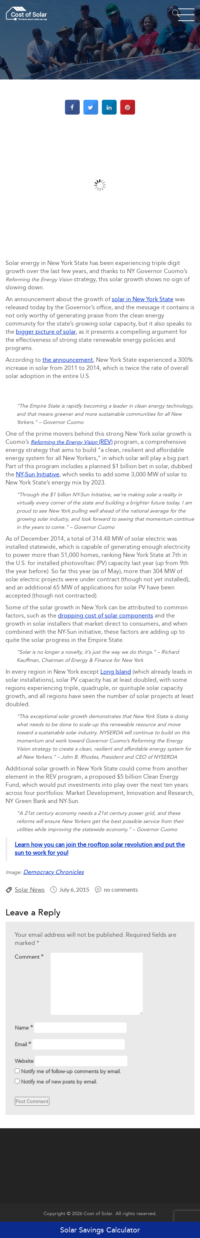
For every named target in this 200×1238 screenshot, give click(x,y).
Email (23, 1044)
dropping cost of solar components (105, 615)
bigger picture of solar (46, 331)
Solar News (30, 889)
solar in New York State (142, 299)
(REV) (72, 441)
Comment (29, 956)
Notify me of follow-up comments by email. (71, 1071)
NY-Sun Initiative (37, 474)
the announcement (67, 359)
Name (24, 1027)
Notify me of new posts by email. (59, 1082)
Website (24, 1061)
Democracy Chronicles (53, 871)
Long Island (115, 671)
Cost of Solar (98, 1213)
